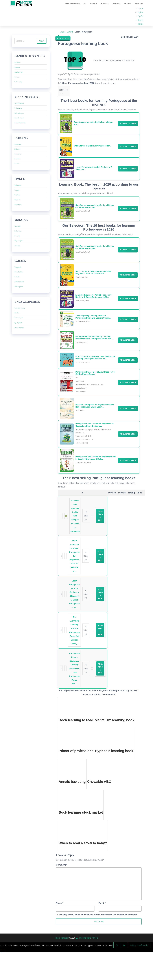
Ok (117, 945)
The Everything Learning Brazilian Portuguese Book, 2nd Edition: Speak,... (93, 317)
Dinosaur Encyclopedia (19, 328)
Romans (106, 4)
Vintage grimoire (18, 268)
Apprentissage (75, 4)
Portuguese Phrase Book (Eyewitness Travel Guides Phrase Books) (95, 374)
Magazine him (17, 200)
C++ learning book (18, 109)
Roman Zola (17, 164)
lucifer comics (17, 63)
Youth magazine (18, 186)
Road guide (17, 277)
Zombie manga (18, 232)
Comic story (17, 78)
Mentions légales (85, 938)
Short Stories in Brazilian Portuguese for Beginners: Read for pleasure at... (94, 273)
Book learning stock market (20, 123)
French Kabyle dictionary (20, 309)
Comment (61, 865)
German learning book (19, 118)
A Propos (95, 938)
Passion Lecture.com (62, 938)
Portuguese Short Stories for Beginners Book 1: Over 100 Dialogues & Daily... (96, 458)
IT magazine (17, 191)
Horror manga (17, 227)
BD (88, 4)
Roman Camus (18, 155)
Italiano (140, 20)
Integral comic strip (18, 73)
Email (102, 903)
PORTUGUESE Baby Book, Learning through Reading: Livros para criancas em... (95, 358)
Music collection (18, 205)
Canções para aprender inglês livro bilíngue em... (93, 124)
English (139, 4)
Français (141, 9)
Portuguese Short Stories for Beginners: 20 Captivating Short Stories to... (95, 425)
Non (124, 945)
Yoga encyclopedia (18, 323)
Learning (70, 32)
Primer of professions (19, 104)
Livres (96, 4)
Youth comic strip (18, 82)
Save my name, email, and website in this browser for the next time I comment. (98, 915)
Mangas (118, 4)
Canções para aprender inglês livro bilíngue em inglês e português (95, 207)
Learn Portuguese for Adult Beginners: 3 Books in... (94, 169)
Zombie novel (17, 150)
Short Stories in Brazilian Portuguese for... (92, 146)
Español (141, 16)
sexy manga (17, 246)
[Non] (2, 951)
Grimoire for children (19, 272)
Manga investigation (19, 241)
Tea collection (17, 195)
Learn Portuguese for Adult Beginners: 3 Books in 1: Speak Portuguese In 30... (94, 297)
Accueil (63, 32)
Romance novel (18, 145)
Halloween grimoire (19, 287)
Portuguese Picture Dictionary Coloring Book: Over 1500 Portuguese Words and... (94, 338)
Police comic (17, 68)
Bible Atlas (17, 313)
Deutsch (141, 24)
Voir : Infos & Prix (128, 124)
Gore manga (17, 236)
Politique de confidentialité (139, 945)
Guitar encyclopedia (19, 318)
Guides (128, 4)
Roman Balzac (17, 159)
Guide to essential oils (19, 282)
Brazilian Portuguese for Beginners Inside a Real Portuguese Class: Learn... (95, 406)
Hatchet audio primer (19, 114)
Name (59, 903)
